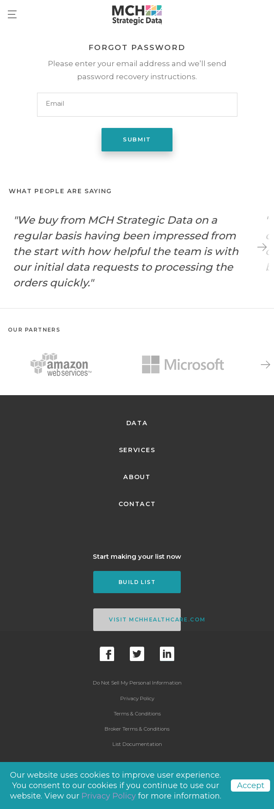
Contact (137, 504)
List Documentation (137, 744)
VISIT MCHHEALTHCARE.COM (144, 619)
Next (262, 247)
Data (137, 423)
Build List (137, 582)
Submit (137, 139)
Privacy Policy (137, 698)
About (136, 477)
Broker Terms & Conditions (137, 729)
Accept (250, 785)
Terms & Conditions (137, 714)
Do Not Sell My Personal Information (137, 683)
